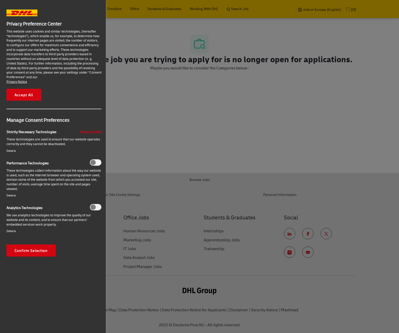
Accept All (23, 94)
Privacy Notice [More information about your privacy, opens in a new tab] (16, 81)
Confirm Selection (31, 250)
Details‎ (11, 150)
